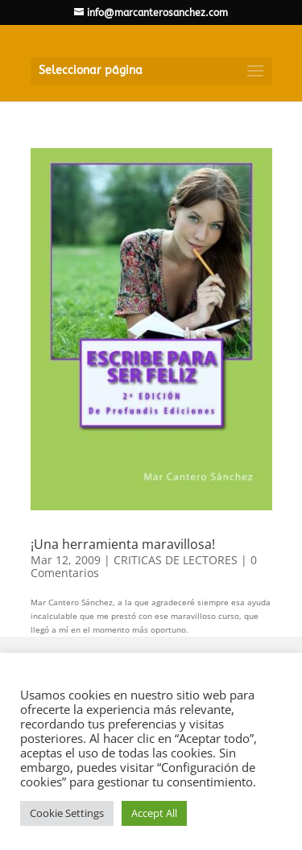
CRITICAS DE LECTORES (176, 559)
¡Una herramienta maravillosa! (123, 544)
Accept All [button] (154, 813)
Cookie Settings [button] (67, 813)
